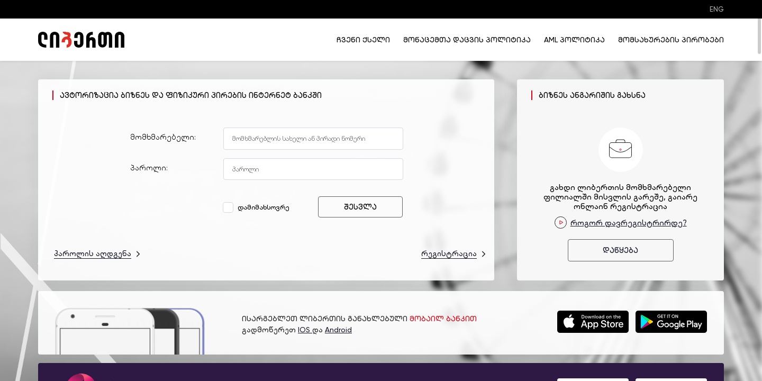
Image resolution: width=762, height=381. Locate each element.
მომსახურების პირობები (671, 39)
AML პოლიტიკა (574, 39)
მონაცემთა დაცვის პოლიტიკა (467, 39)
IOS (305, 329)
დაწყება (620, 250)
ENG (717, 9)
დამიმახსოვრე (257, 207)
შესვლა (360, 207)
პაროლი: (149, 168)
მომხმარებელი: (163, 137)
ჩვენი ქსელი (363, 39)
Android (338, 329)
